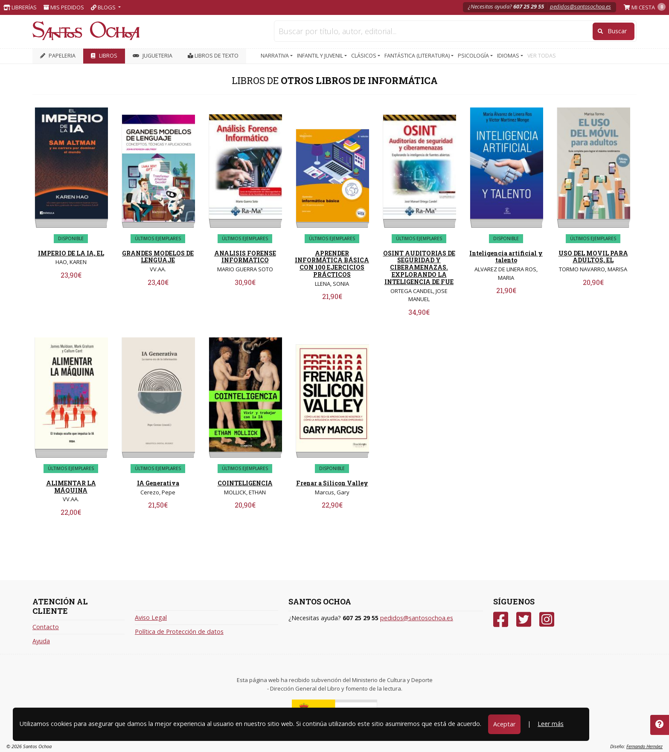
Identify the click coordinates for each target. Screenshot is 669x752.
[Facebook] (500, 619)
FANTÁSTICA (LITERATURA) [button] (417, 55)
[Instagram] (546, 619)
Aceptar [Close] (504, 724)
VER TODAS (541, 55)
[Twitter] (523, 619)
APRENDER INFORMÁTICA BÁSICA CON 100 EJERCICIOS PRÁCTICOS (332, 264)
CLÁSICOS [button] (364, 55)
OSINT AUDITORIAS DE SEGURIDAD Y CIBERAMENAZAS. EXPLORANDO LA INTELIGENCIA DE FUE (419, 267)
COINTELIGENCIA (245, 483)
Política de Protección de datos (179, 631)
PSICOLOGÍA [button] (474, 55)
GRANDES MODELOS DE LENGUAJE (158, 256)
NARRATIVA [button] (275, 55)
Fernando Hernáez (644, 746)
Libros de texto (213, 55)
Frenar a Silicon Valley (332, 483)
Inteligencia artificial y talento (506, 256)
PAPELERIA (58, 55)
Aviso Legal (151, 617)
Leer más (551, 724)
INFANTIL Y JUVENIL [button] (320, 55)
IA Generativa (158, 483)
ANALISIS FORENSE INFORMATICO (245, 256)
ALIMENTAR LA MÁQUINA (71, 486)
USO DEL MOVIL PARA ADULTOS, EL (593, 256)
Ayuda (41, 641)
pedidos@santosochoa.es (580, 6)
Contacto (45, 627)
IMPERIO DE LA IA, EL (71, 253)
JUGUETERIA (152, 55)
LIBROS (104, 55)
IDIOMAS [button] (509, 55)
